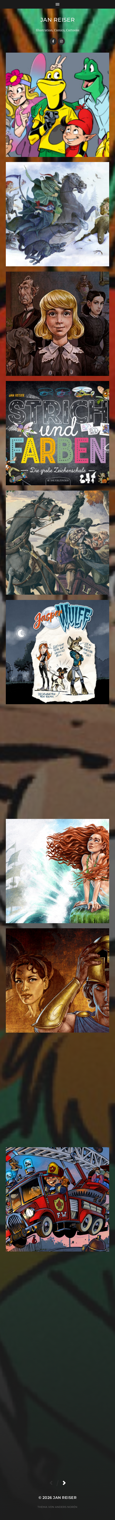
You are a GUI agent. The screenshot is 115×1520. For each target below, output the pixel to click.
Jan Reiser (57, 19)
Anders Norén (66, 1506)
